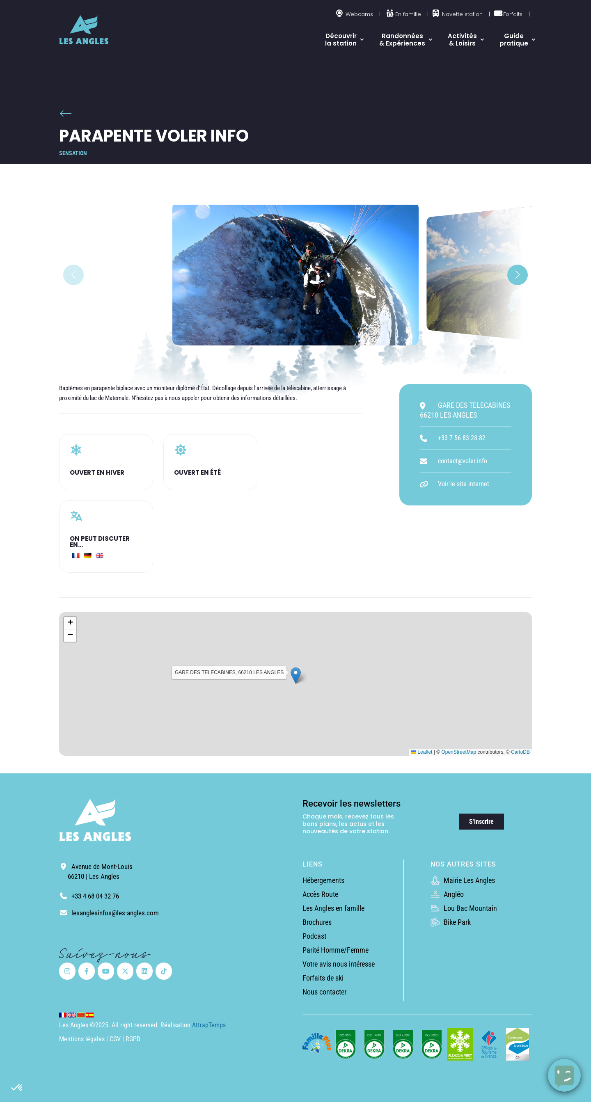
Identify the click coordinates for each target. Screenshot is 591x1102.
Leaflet (421, 752)
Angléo (447, 894)
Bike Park (451, 922)
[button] (17, 1088)
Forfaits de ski (323, 978)
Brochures (317, 922)
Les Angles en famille (333, 908)
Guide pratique (513, 40)
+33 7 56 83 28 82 (462, 438)
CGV (116, 1039)
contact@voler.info (462, 461)
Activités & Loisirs (462, 40)
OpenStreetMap (458, 752)
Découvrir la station (341, 40)
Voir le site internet (463, 484)
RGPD (133, 1039)
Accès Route (320, 894)
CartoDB (520, 752)
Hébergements (323, 880)
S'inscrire (481, 821)
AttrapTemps (209, 1025)
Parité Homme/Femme (335, 950)
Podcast (314, 936)
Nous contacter (324, 992)
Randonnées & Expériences (402, 40)
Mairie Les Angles (463, 880)
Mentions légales (82, 1039)
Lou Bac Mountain (464, 908)
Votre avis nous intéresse (338, 964)
